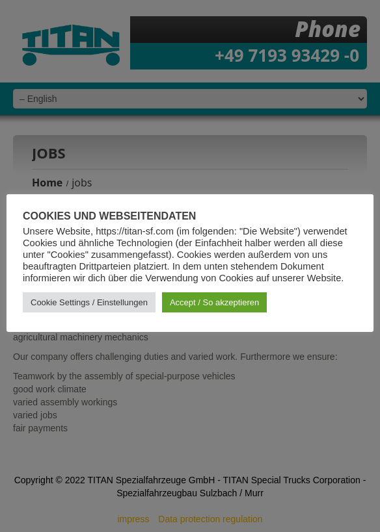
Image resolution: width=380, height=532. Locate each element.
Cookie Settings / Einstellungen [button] (89, 302)
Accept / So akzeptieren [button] (214, 302)
